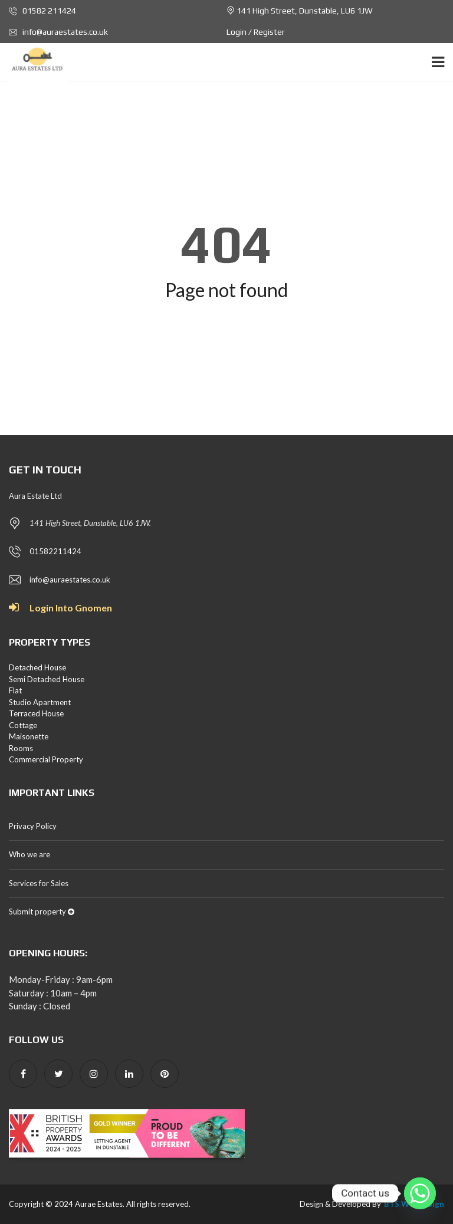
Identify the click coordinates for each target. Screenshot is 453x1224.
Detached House (37, 667)
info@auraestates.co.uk (58, 32)
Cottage (23, 725)
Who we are (29, 854)
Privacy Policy (33, 826)
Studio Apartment (40, 702)
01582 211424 (42, 10)
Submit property (41, 911)
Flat (15, 690)
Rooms (21, 748)
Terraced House (36, 713)
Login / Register (255, 32)
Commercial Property (46, 759)
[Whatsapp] (420, 1193)
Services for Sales (38, 883)
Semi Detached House (46, 679)
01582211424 (55, 551)
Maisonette (28, 736)
